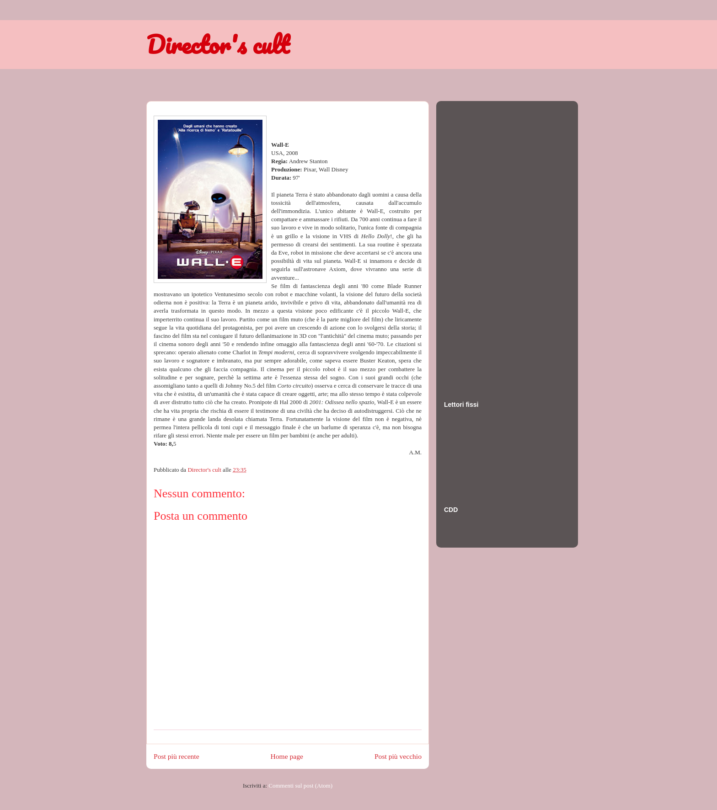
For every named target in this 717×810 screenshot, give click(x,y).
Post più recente (176, 756)
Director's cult (217, 44)
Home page (287, 756)
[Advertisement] (480, 242)
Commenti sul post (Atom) (300, 785)
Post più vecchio (398, 756)
